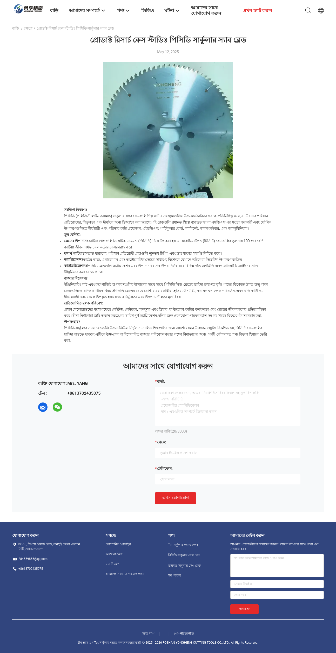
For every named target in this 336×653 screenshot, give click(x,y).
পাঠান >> (244, 609)
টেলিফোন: (165, 469)
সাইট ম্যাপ (148, 633)
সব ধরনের (174, 575)
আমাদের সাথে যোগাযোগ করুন (125, 574)
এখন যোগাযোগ (175, 497)
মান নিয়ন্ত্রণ (112, 564)
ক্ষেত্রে (28, 28)
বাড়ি (15, 28)
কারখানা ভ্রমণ (114, 554)
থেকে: (161, 442)
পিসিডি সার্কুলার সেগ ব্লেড (184, 555)
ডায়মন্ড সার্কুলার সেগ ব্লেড (184, 565)
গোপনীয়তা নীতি (184, 633)
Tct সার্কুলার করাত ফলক (183, 545)
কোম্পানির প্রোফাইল (118, 544)
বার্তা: (161, 381)
